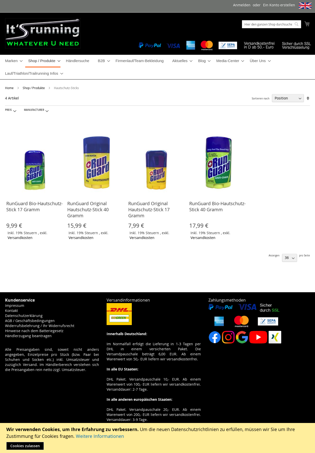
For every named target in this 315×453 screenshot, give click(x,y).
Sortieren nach (260, 98)
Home (9, 88)
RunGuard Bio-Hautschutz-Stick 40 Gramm (217, 206)
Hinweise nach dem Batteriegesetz (34, 330)
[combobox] (271, 24)
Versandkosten (20, 237)
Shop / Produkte (34, 88)
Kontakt (11, 310)
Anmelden (241, 5)
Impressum (14, 305)
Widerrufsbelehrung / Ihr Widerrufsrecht (39, 325)
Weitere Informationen (100, 436)
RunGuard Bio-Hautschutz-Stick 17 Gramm (34, 206)
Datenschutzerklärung (24, 315)
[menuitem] (12, 61)
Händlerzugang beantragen (28, 335)
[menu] (157, 67)
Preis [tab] (8, 110)
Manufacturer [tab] (34, 110)
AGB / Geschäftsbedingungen (30, 320)
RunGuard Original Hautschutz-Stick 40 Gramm (88, 209)
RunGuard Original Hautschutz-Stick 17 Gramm (149, 209)
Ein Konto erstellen (279, 5)
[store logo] (43, 33)
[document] (158, 438)
